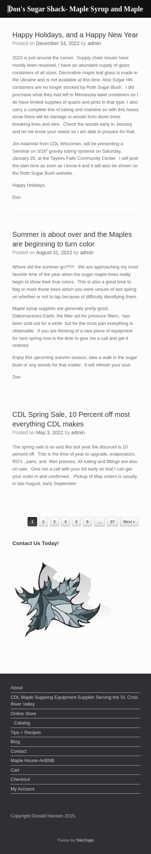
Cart (15, 770)
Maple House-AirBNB (32, 760)
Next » (129, 522)
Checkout (20, 779)
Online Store (23, 713)
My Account (22, 789)
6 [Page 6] (87, 522)
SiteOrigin (85, 840)
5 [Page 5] (76, 522)
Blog (15, 741)
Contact (19, 751)
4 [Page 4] (65, 522)
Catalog (22, 722)
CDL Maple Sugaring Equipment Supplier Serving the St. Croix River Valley (74, 701)
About (17, 687)
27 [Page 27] (112, 522)
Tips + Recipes (26, 732)
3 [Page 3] (54, 522)
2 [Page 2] (43, 522)
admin (94, 43)
